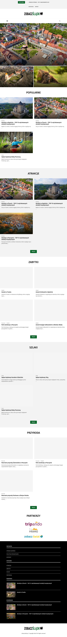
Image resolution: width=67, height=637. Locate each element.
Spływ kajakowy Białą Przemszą (11, 157)
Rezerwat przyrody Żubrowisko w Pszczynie (14, 463)
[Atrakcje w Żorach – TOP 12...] (33, 44)
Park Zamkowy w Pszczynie (9, 325)
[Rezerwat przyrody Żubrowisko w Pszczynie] (50, 76)
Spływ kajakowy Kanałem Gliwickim (12, 377)
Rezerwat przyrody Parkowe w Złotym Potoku (15, 495)
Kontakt (36, 6)
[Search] (60, 21)
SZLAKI (8, 572)
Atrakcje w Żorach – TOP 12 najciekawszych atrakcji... (40, 2)
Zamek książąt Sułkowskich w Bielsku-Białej (49, 325)
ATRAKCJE (9, 565)
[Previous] (26, 2)
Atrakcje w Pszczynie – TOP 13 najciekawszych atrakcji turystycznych (35, 614)
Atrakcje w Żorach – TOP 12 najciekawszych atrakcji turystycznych (48, 123)
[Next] (27, 2)
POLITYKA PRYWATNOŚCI (13, 554)
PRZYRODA (9, 575)
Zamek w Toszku (6, 292)
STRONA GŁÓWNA (11, 551)
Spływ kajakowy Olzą (42, 377)
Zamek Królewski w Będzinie (44, 292)
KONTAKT (9, 557)
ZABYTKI (9, 568)
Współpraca (31, 6)
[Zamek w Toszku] (16, 76)
